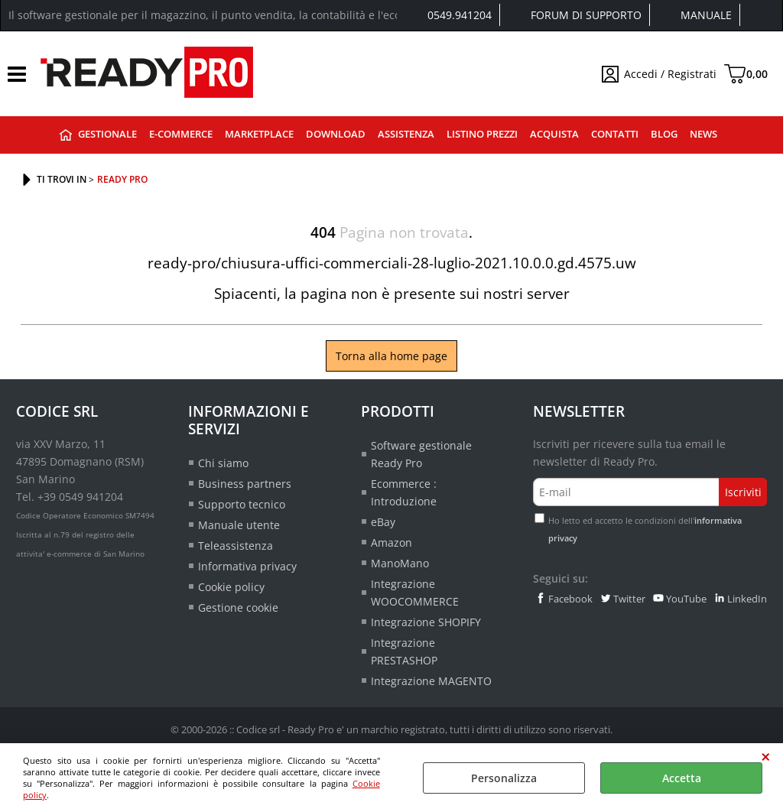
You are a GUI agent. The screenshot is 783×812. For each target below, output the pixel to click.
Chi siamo (223, 463)
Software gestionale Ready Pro (421, 454)
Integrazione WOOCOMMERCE (415, 593)
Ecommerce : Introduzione (404, 492)
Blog (664, 134)
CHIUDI (766, 757)
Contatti (614, 134)
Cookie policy (231, 587)
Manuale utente (239, 525)
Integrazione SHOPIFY (426, 622)
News (703, 134)
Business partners (244, 483)
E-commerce (181, 134)
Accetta (681, 778)
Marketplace (259, 134)
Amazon (391, 542)
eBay (383, 522)
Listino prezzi (482, 134)
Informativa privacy (247, 566)
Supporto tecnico (241, 504)
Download (336, 134)
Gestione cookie (238, 607)
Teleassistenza (235, 545)
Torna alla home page (391, 356)
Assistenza (406, 134)
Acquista (554, 134)
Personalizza (504, 778)
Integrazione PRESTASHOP (404, 651)
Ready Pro (66, 135)
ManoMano (400, 563)
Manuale (706, 15)
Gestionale (107, 134)
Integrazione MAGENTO (431, 681)
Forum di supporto (586, 15)
